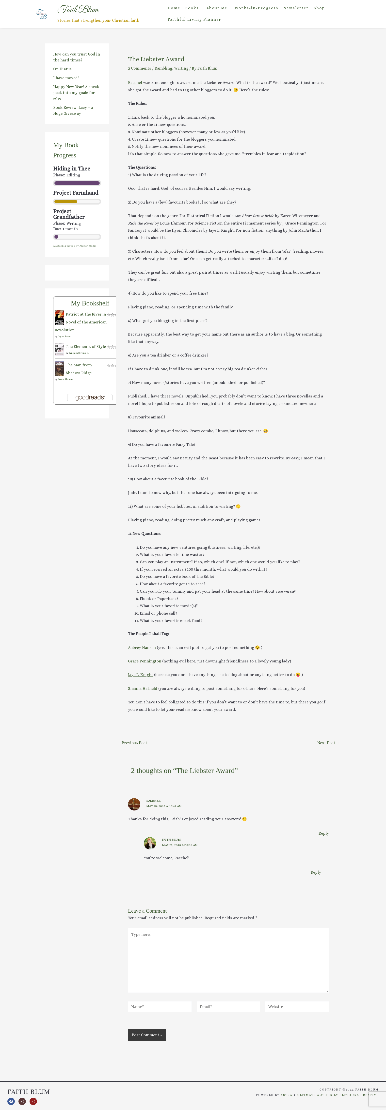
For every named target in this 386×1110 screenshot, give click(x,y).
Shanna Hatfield (142, 688)
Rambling (163, 68)
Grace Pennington (145, 661)
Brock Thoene (65, 379)
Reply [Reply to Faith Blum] (316, 872)
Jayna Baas (64, 336)
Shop (319, 8)
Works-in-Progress (256, 8)
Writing (181, 68)
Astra (286, 1095)
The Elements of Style (86, 346)
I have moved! (66, 77)
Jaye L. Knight (140, 674)
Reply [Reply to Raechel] (324, 833)
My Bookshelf (90, 303)
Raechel (135, 82)
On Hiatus (62, 69)
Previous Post (132, 743)
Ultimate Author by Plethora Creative (338, 1095)
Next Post (328, 743)
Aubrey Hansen (142, 647)
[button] (193, 8)
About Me (216, 8)
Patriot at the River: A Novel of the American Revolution (81, 322)
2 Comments (139, 68)
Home (174, 8)
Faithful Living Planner (194, 19)
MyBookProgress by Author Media (74, 246)
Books (192, 8)
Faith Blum (171, 840)
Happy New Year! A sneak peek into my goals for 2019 (76, 92)
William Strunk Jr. (79, 353)
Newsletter (296, 8)
